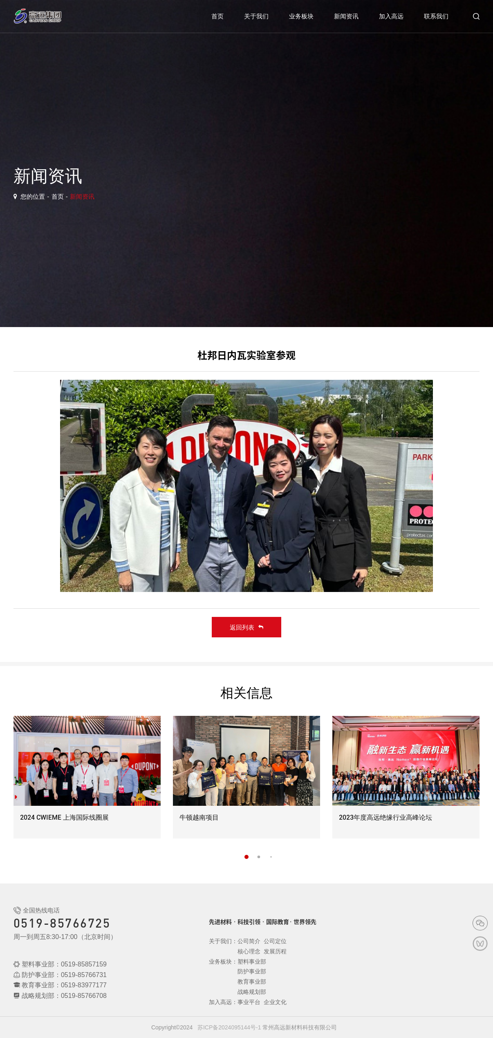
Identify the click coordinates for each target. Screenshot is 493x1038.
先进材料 (220, 922)
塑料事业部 (252, 961)
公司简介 (249, 941)
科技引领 (249, 922)
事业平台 (249, 1002)
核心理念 (249, 951)
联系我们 (436, 16)
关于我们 (256, 16)
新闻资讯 (346, 16)
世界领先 (305, 922)
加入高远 (391, 16)
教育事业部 (252, 981)
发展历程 (275, 951)
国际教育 (277, 922)
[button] (246, 857)
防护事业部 (252, 971)
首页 (217, 16)
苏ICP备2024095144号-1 (229, 1027)
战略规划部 (252, 992)
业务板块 (301, 16)
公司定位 (275, 941)
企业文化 (275, 1002)
